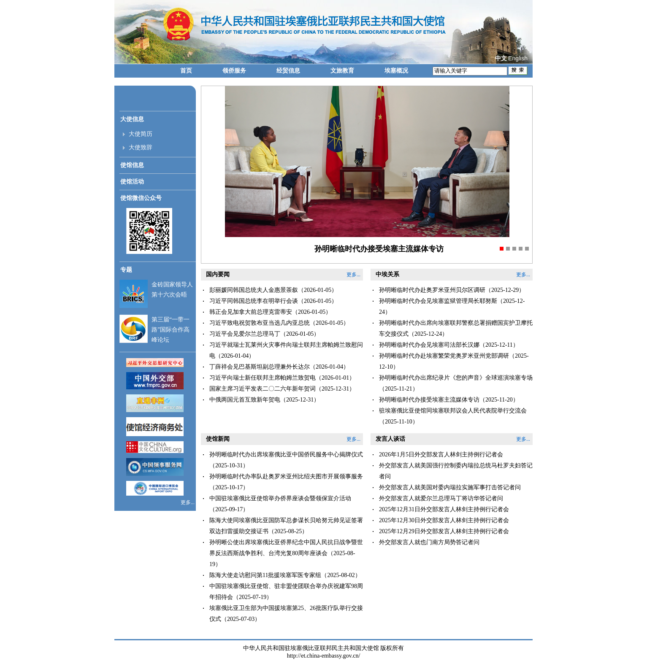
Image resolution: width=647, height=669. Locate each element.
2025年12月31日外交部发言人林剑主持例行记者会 (444, 509)
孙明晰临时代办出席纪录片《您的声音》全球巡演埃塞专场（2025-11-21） (456, 383)
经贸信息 (288, 70)
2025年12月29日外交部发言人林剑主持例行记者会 (444, 531)
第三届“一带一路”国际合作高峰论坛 (170, 329)
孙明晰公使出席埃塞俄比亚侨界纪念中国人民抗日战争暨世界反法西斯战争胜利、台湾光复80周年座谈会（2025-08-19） (286, 553)
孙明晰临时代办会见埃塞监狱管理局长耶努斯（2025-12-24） (452, 306)
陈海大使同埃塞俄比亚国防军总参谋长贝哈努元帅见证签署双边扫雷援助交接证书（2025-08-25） (286, 525)
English (518, 58)
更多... (188, 502)
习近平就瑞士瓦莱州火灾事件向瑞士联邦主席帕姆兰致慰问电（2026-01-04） (286, 350)
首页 (186, 70)
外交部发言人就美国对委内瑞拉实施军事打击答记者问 (450, 487)
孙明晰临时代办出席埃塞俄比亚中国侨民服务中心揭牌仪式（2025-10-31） (286, 460)
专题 (126, 270)
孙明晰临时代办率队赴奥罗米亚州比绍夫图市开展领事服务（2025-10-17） (286, 482)
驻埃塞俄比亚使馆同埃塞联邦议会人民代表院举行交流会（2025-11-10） (453, 416)
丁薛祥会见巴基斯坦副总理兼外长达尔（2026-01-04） (279, 367)
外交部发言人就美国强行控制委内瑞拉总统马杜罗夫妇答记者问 (456, 471)
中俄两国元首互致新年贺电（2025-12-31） (264, 400)
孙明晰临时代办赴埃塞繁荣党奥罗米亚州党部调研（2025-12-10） (454, 361)
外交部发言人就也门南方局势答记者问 (429, 542)
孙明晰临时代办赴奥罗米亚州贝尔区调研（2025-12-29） (452, 290)
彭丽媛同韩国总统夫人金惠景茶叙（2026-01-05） (273, 290)
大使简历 (140, 134)
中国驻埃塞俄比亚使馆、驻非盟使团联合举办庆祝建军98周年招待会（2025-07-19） (286, 591)
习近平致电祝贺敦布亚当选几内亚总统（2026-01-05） (279, 323)
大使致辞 (140, 147)
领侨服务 (234, 70)
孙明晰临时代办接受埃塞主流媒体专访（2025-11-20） (449, 400)
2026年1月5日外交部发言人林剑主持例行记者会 (441, 454)
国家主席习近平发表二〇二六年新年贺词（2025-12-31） (282, 389)
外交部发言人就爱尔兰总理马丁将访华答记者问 (441, 498)
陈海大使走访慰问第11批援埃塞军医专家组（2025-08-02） (285, 575)
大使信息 (132, 119)
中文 (501, 58)
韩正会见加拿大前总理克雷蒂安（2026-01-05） (270, 312)
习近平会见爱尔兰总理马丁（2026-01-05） (264, 334)
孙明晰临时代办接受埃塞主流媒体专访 (379, 249)
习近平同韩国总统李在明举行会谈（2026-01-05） (273, 301)
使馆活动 (132, 181)
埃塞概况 (396, 70)
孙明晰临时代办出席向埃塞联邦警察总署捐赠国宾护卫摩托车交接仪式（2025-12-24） (456, 328)
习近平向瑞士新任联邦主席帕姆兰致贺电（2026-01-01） (282, 378)
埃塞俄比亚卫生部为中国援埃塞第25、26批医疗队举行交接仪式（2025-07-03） (286, 613)
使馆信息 (132, 165)
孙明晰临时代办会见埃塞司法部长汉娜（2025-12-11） (449, 345)
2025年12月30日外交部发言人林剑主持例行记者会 (444, 520)
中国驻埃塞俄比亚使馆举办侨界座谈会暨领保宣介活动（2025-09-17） (280, 504)
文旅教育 (342, 70)
